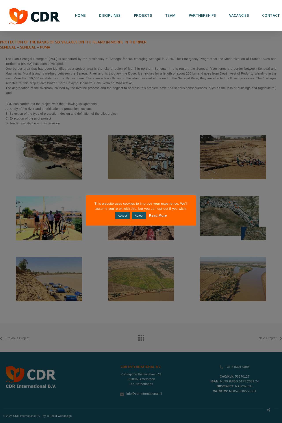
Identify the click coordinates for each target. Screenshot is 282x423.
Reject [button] (139, 215)
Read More (158, 215)
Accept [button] (122, 215)
